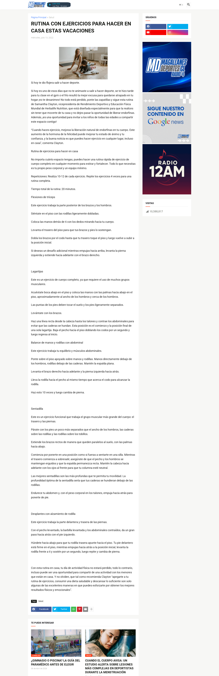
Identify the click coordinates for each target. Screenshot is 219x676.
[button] (181, 4)
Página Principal (38, 17)
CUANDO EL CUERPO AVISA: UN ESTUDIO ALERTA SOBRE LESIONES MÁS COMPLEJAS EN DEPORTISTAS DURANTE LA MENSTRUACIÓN (109, 666)
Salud (51, 17)
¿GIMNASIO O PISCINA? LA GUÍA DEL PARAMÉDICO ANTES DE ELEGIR (55, 662)
